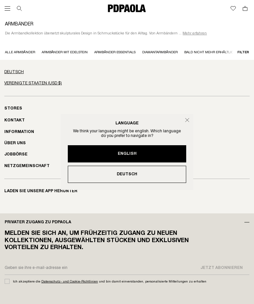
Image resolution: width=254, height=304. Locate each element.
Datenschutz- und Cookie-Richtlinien (69, 281)
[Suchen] (19, 8)
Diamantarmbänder (160, 52)
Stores (13, 108)
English (127, 153)
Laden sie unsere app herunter (40, 191)
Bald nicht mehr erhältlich (210, 52)
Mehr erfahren (195, 33)
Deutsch (127, 174)
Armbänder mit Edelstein (65, 52)
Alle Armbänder (20, 52)
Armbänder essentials (115, 52)
